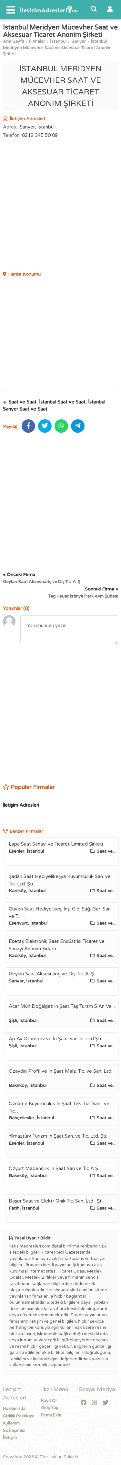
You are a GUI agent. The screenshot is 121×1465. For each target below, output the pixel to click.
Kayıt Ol (48, 1400)
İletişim (10, 1437)
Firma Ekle (51, 1415)
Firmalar (37, 41)
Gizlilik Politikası (18, 1416)
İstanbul (58, 41)
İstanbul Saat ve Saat (62, 402)
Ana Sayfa (13, 41)
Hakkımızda (14, 1408)
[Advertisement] (60, 206)
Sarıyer (78, 41)
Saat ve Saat (22, 402)
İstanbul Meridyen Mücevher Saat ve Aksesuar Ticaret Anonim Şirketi (57, 48)
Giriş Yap (49, 1407)
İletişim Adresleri (21, 805)
